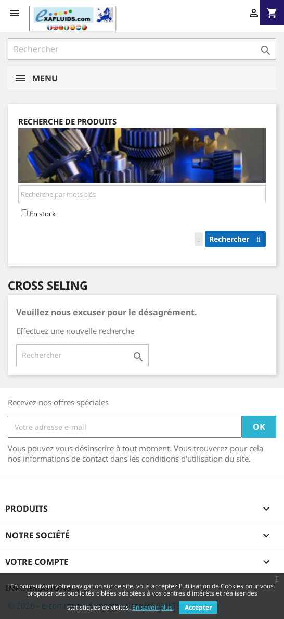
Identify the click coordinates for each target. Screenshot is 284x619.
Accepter (198, 607)
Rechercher (237, 239)
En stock (43, 213)
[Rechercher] (142, 49)
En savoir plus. (153, 607)
